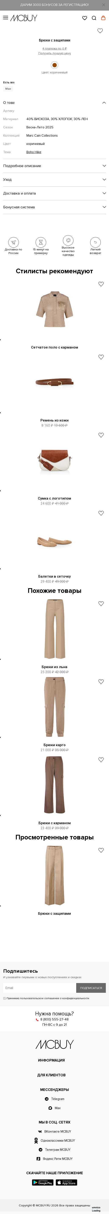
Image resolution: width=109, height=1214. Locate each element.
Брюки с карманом (55, 823)
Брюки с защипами (54, 913)
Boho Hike (33, 152)
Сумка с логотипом (54, 498)
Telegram (57, 1099)
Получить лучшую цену (54, 53)
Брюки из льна (54, 667)
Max (58, 1108)
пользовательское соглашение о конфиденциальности (54, 998)
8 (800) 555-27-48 (54, 1019)
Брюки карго (55, 745)
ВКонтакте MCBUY (57, 1131)
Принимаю (46, 998)
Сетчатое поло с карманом (54, 347)
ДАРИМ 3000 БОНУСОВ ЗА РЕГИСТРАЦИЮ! (54, 5)
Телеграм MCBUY (57, 1150)
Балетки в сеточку (54, 576)
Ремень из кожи (54, 420)
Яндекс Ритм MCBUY (58, 1159)
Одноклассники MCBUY (58, 1141)
